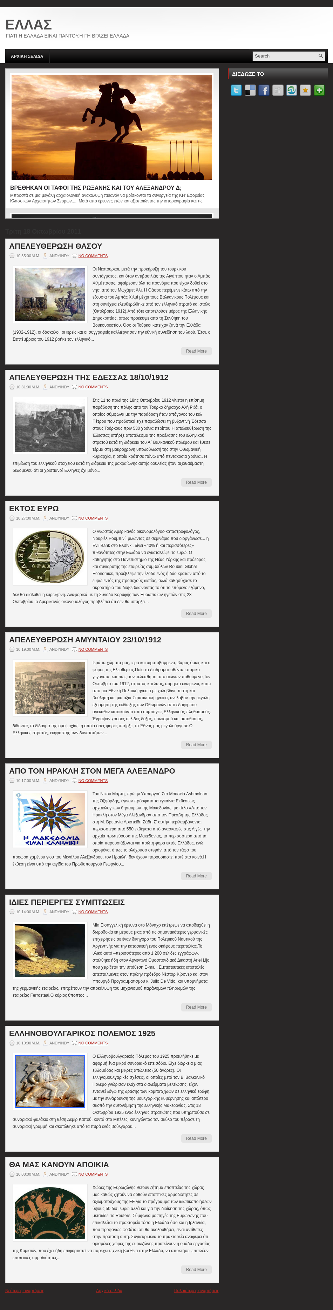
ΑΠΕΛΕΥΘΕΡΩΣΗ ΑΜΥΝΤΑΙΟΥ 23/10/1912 (85, 640)
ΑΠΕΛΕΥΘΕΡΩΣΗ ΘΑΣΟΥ (55, 246)
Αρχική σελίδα (109, 1290)
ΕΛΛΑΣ (28, 24)
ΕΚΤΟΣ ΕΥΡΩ (34, 509)
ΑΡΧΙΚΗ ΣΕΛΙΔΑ (27, 56)
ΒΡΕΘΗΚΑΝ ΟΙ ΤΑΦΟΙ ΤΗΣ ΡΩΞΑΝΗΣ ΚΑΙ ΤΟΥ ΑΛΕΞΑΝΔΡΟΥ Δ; (96, 188)
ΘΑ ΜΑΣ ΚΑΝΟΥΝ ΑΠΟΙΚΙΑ (59, 1165)
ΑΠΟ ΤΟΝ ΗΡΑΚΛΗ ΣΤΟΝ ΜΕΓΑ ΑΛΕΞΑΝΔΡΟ (92, 771)
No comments (93, 256)
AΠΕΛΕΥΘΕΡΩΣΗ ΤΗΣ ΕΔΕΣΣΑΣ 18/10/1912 (88, 377)
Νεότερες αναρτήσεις (24, 1290)
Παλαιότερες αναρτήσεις (196, 1290)
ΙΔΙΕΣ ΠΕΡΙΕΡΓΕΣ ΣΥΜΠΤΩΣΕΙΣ (67, 902)
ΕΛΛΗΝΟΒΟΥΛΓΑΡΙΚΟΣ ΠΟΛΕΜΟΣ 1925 (82, 1033)
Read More (196, 351)
